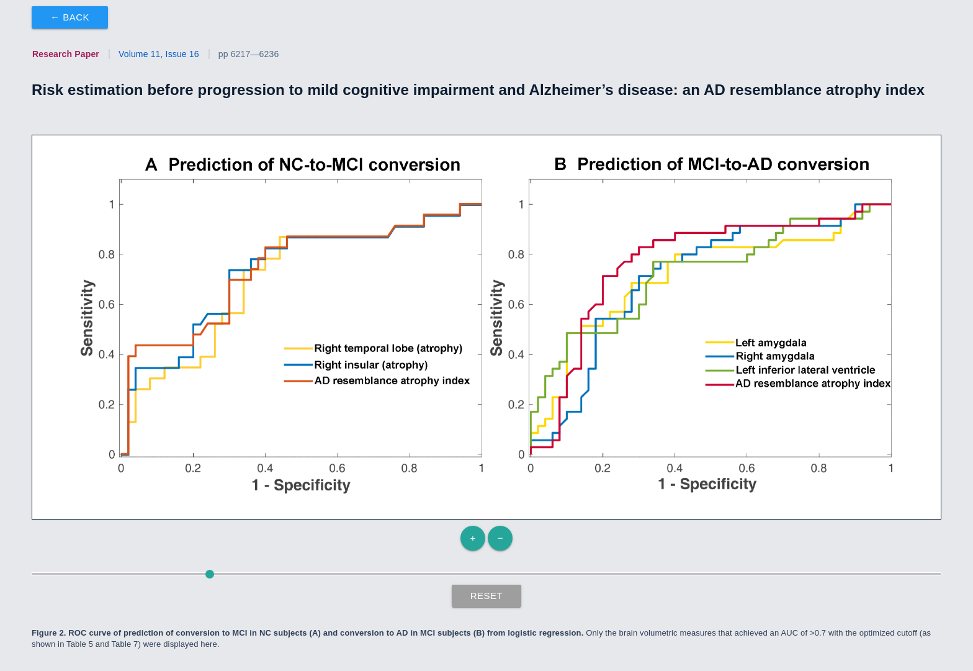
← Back (69, 17)
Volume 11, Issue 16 (159, 54)
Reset (486, 595)
